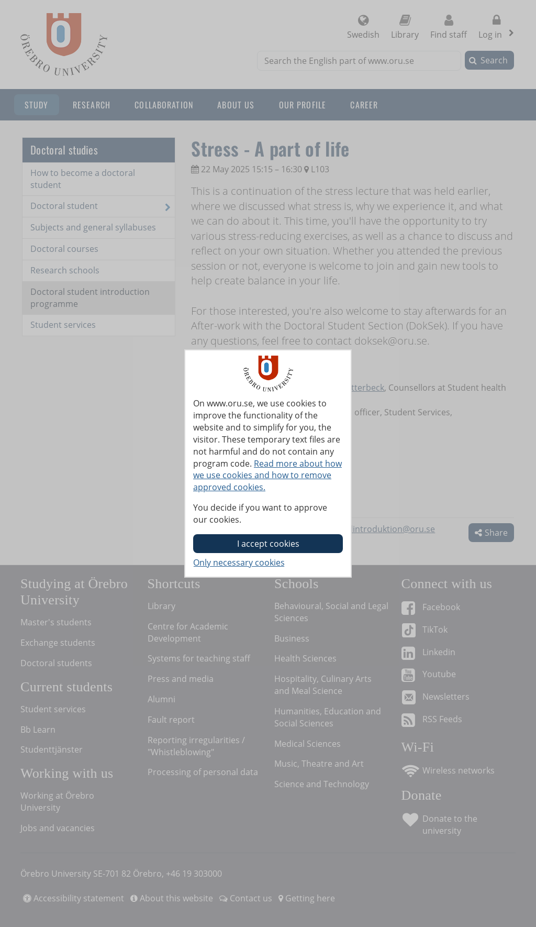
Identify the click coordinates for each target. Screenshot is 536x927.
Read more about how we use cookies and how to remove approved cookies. (267, 475)
